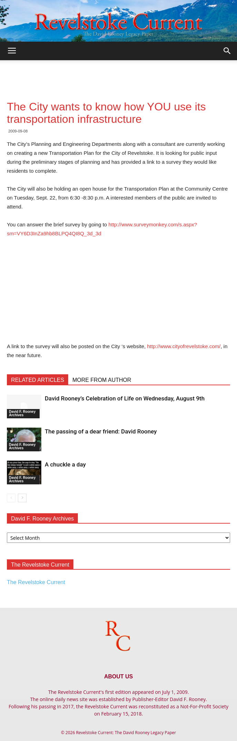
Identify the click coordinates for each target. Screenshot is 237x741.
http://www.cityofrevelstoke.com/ (183, 346)
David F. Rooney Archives (22, 413)
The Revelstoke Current (36, 582)
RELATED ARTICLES (37, 380)
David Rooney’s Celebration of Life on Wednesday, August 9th (125, 398)
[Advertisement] (118, 72)
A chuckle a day (65, 464)
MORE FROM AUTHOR (101, 380)
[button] (227, 51)
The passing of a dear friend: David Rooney (101, 431)
